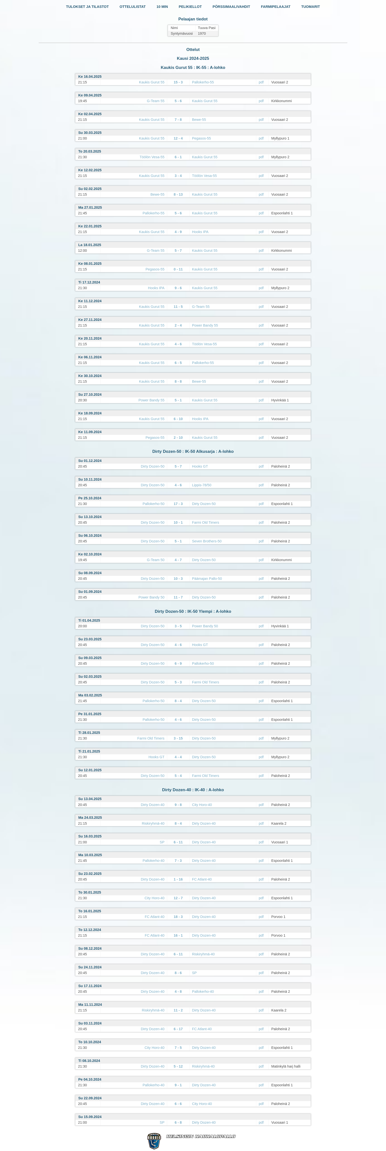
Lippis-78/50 (201, 485)
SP (162, 842)
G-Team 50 (155, 560)
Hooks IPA (200, 232)
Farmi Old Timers (205, 522)
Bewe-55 (199, 120)
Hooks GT (200, 466)
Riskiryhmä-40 (153, 823)
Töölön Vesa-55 (152, 157)
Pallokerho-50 (153, 504)
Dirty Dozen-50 (152, 466)
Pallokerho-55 (203, 82)
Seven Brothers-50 (207, 541)
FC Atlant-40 (202, 879)
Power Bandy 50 (151, 597)
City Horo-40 (202, 805)
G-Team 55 (155, 101)
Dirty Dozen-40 (152, 805)
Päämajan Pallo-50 (207, 579)
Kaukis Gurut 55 (151, 82)
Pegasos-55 (201, 138)
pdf (261, 82)
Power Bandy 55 (205, 325)
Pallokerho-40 (153, 861)
